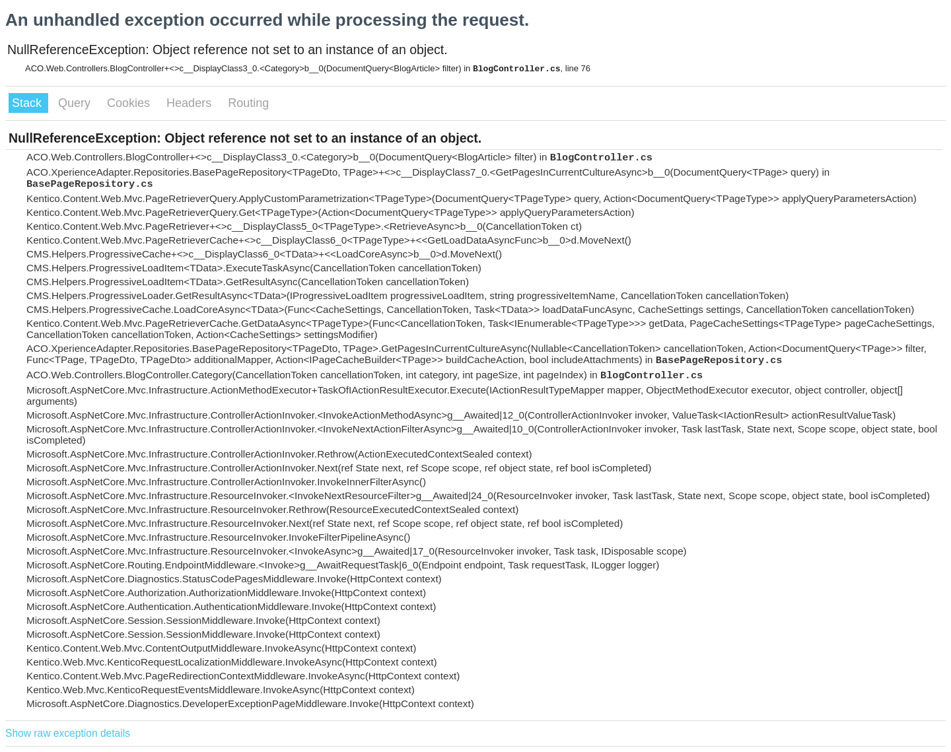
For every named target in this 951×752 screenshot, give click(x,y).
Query (76, 103)
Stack (28, 103)
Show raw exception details (67, 733)
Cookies (130, 103)
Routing (248, 103)
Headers (190, 103)
